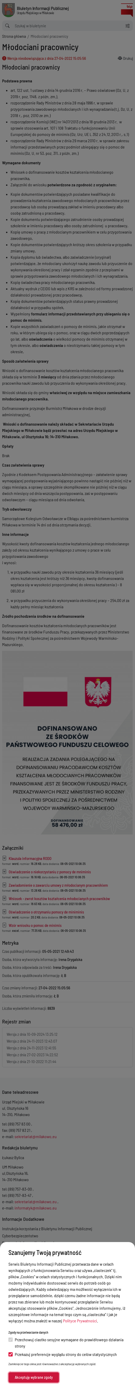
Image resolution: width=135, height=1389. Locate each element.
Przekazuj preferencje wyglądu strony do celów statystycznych (62, 1354)
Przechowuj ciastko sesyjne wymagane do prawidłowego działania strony (65, 1342)
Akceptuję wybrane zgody (34, 1377)
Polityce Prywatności (80, 1320)
